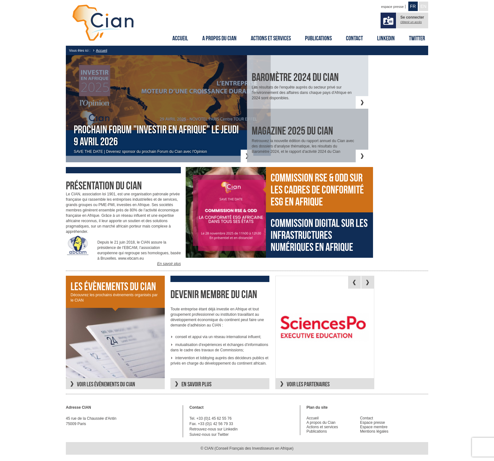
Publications (318, 38)
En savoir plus (169, 264)
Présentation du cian (104, 186)
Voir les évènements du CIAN (106, 384)
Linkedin (386, 38)
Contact (354, 38)
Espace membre (374, 427)
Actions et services (271, 38)
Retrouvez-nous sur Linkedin (213, 429)
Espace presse (372, 422)
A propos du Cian (219, 38)
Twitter (417, 38)
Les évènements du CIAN (113, 286)
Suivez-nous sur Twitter (209, 434)
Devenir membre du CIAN (213, 294)
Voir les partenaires (308, 384)
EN (423, 6)
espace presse (392, 7)
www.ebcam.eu (131, 258)
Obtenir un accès (411, 22)
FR (413, 6)
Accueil (180, 38)
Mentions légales (374, 431)
